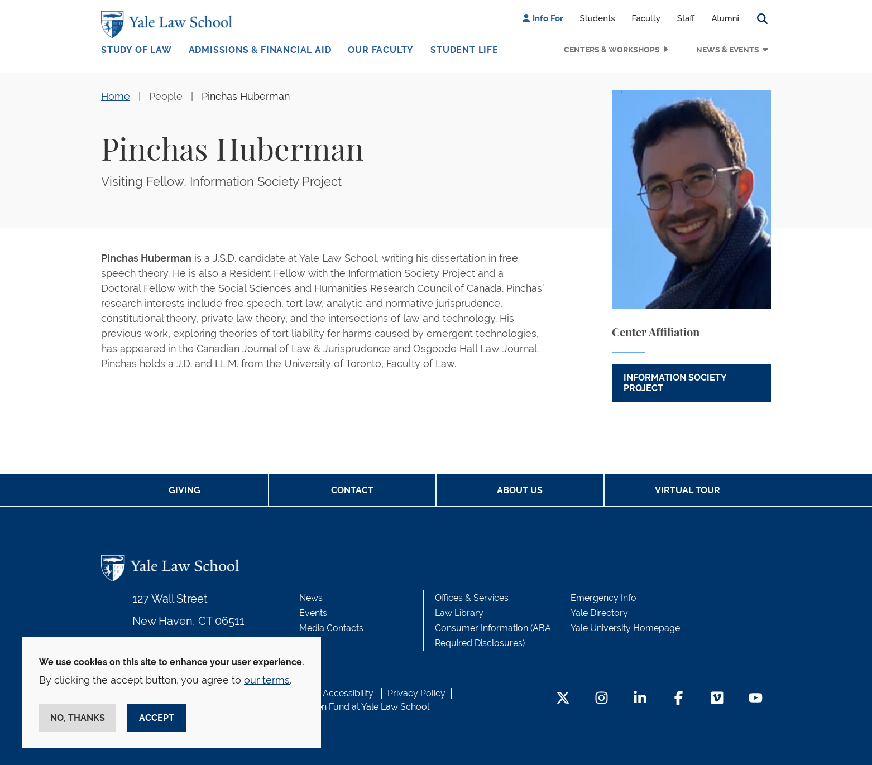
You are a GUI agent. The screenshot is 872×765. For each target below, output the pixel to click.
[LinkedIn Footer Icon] (640, 699)
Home (115, 96)
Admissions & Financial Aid (260, 50)
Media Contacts (331, 628)
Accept (156, 718)
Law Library (459, 613)
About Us (520, 490)
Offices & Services (472, 598)
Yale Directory (599, 613)
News (311, 598)
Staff (686, 18)
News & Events (727, 49)
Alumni (725, 18)
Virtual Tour (687, 490)
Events (313, 613)
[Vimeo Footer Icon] (717, 699)
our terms (267, 680)
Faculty (646, 18)
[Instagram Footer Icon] (602, 699)
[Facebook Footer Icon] (679, 699)
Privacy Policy (416, 693)
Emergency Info (603, 598)
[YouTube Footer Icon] (756, 699)
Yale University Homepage (625, 628)
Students (597, 18)
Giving (184, 490)
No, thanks (77, 718)
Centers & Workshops (612, 49)
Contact (352, 490)
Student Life (464, 50)
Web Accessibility (337, 693)
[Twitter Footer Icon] (563, 699)
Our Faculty (381, 50)
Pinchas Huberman (246, 96)
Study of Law (136, 50)
